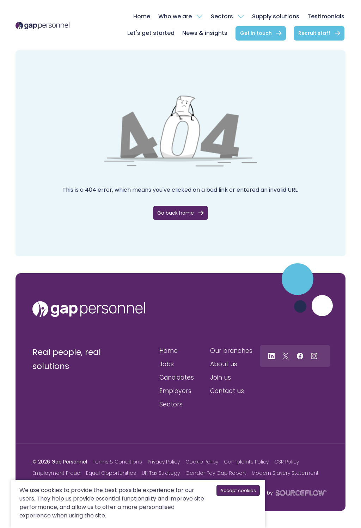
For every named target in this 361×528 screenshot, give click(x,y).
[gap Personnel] (42, 25)
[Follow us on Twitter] (286, 356)
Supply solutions (275, 16)
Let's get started (151, 33)
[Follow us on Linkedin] (271, 356)
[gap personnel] (88, 309)
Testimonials (325, 16)
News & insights (204, 33)
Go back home (175, 212)
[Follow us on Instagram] (314, 356)
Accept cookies (238, 490)
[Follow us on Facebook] (300, 356)
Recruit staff (314, 33)
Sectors (222, 16)
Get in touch (256, 33)
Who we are (175, 16)
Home (141, 16)
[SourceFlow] (301, 493)
